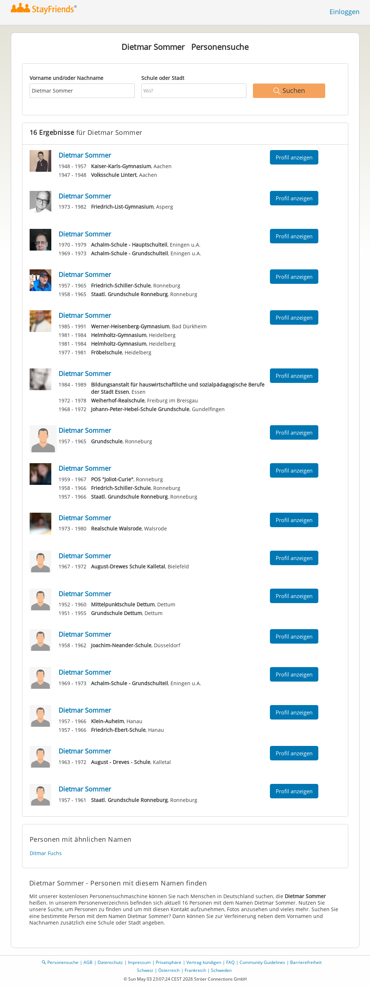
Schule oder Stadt (162, 77)
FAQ (230, 962)
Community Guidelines (262, 962)
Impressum (139, 962)
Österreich (169, 970)
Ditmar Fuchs (46, 853)
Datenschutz (110, 962)
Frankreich (195, 970)
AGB (87, 962)
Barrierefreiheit (306, 962)
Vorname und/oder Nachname (66, 77)
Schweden (221, 970)
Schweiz (145, 970)
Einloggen (345, 11)
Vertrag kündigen (203, 962)
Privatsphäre (168, 962)
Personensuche (62, 962)
